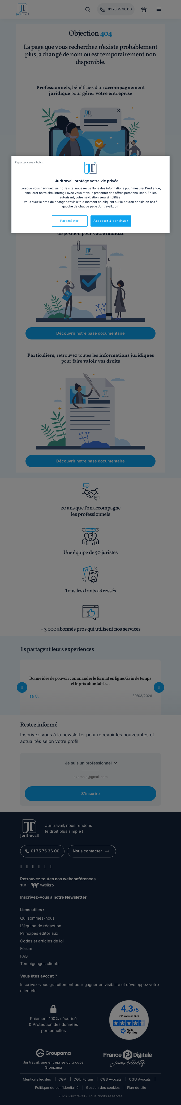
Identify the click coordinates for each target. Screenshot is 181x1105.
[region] (90, 194)
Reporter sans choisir (29, 162)
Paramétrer (69, 221)
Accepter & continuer (110, 221)
